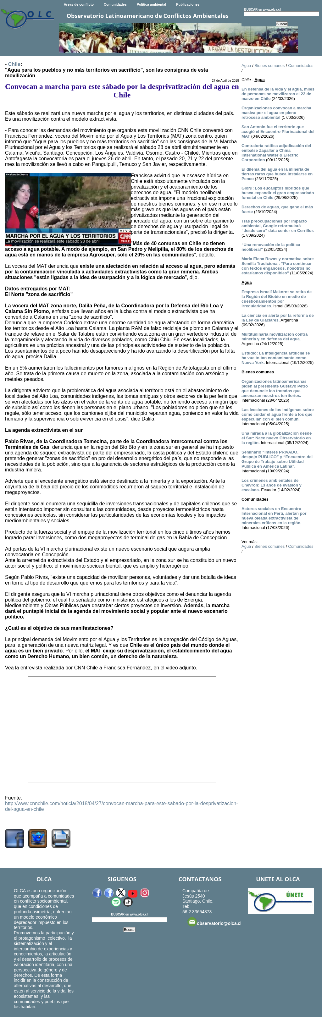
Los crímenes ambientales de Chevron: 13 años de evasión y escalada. (272, 485)
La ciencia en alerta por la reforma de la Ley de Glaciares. (278, 317)
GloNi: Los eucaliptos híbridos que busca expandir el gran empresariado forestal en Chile (278, 193)
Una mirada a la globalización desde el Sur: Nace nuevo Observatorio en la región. (277, 438)
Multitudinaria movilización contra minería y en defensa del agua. (275, 336)
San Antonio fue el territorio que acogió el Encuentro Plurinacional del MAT (278, 131)
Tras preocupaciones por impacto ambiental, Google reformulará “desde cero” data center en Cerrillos (278, 226)
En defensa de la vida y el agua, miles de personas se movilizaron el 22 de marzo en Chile (278, 94)
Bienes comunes (269, 65)
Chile (14, 64)
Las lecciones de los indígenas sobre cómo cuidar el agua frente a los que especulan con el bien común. (278, 414)
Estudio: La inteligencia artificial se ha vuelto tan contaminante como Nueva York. (276, 358)
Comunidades (115, 4)
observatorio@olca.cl (214, 921)
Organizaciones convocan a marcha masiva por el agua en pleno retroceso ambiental (276, 113)
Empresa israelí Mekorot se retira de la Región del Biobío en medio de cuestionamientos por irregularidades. (277, 298)
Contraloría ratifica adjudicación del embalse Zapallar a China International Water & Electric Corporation (276, 152)
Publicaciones (187, 4)
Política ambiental (151, 4)
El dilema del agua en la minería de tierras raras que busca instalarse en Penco (277, 174)
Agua (246, 65)
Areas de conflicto (79, 4)
